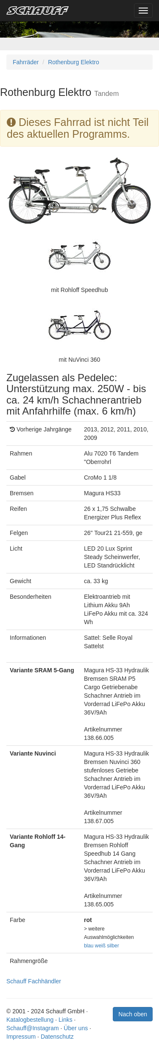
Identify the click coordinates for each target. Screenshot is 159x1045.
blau (88, 946)
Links (66, 1019)
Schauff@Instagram (32, 1028)
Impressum (21, 1036)
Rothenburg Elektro (73, 62)
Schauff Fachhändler (33, 981)
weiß (100, 946)
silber (113, 946)
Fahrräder (26, 62)
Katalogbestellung (29, 1019)
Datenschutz (57, 1036)
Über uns (76, 1028)
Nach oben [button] (132, 1014)
